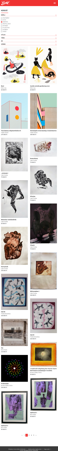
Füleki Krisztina (5, 314)
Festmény (6, 18)
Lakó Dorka (4, 175)
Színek (28, 44)
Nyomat (5, 25)
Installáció (7, 24)
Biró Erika (33, 414)
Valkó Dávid (4, 132)
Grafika (5, 22)
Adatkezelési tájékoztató (35, 449)
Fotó (4, 20)
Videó (4, 31)
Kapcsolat (47, 449)
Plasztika (6, 27)
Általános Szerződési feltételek (17, 449)
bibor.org (3, 88)
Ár (28, 41)
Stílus (28, 35)
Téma (28, 38)
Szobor (5, 29)
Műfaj (28, 15)
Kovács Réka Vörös (36, 372)
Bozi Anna (4, 350)
